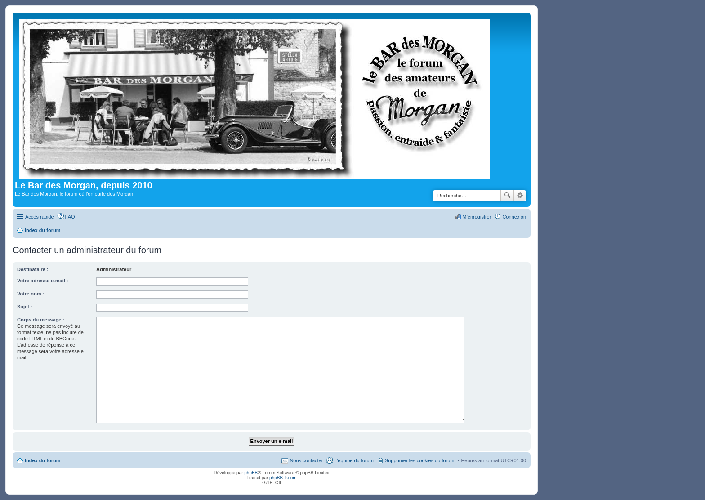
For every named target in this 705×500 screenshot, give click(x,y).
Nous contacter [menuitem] (306, 460)
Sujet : (24, 306)
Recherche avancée (520, 195)
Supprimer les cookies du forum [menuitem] (420, 460)
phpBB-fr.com (283, 477)
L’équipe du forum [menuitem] (353, 460)
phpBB (251, 472)
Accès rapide (39, 216)
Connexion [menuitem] (514, 216)
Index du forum (42, 460)
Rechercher (507, 195)
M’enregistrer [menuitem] (476, 216)
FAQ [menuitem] (70, 216)
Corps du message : (40, 319)
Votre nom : (30, 293)
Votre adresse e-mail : (42, 280)
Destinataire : (33, 269)
